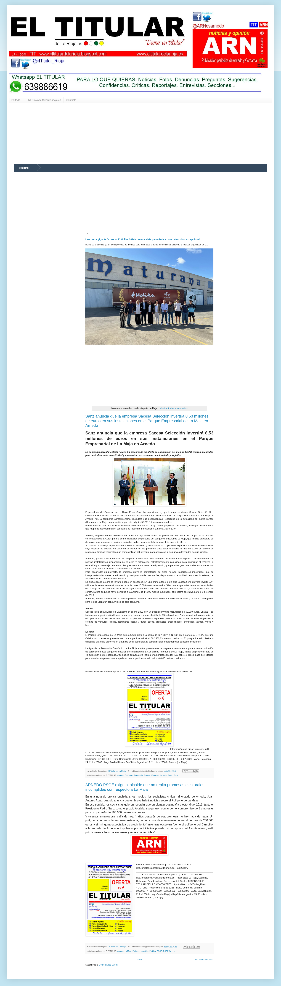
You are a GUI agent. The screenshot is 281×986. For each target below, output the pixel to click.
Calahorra (128, 775)
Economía (138, 775)
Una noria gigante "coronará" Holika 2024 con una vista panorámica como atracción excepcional (142, 239)
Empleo (147, 775)
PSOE (159, 951)
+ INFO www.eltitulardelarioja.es (43, 100)
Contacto (71, 100)
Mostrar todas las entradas (173, 408)
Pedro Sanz (173, 775)
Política (152, 951)
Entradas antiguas (204, 959)
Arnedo (120, 775)
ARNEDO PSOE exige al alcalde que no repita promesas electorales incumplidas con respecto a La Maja (144, 787)
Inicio (139, 959)
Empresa (155, 775)
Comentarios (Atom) (108, 965)
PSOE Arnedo (169, 951)
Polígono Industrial (140, 951)
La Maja (163, 775)
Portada (15, 100)
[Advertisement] (121, 133)
